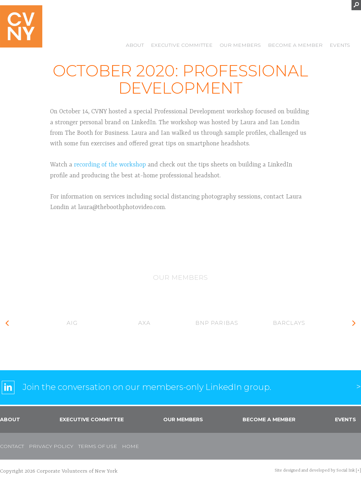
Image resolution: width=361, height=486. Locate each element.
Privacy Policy (51, 446)
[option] (72, 323)
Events (340, 45)
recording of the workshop (110, 164)
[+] (358, 470)
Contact (12, 446)
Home (130, 446)
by (315, 470)
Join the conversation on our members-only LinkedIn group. (147, 387)
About (135, 45)
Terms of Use (97, 446)
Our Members (240, 45)
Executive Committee (182, 45)
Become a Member (295, 45)
